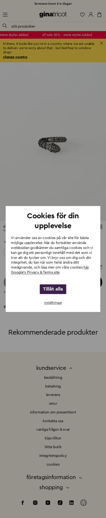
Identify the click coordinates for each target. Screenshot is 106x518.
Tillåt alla (53, 289)
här (86, 267)
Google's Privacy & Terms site (35, 272)
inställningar (53, 302)
